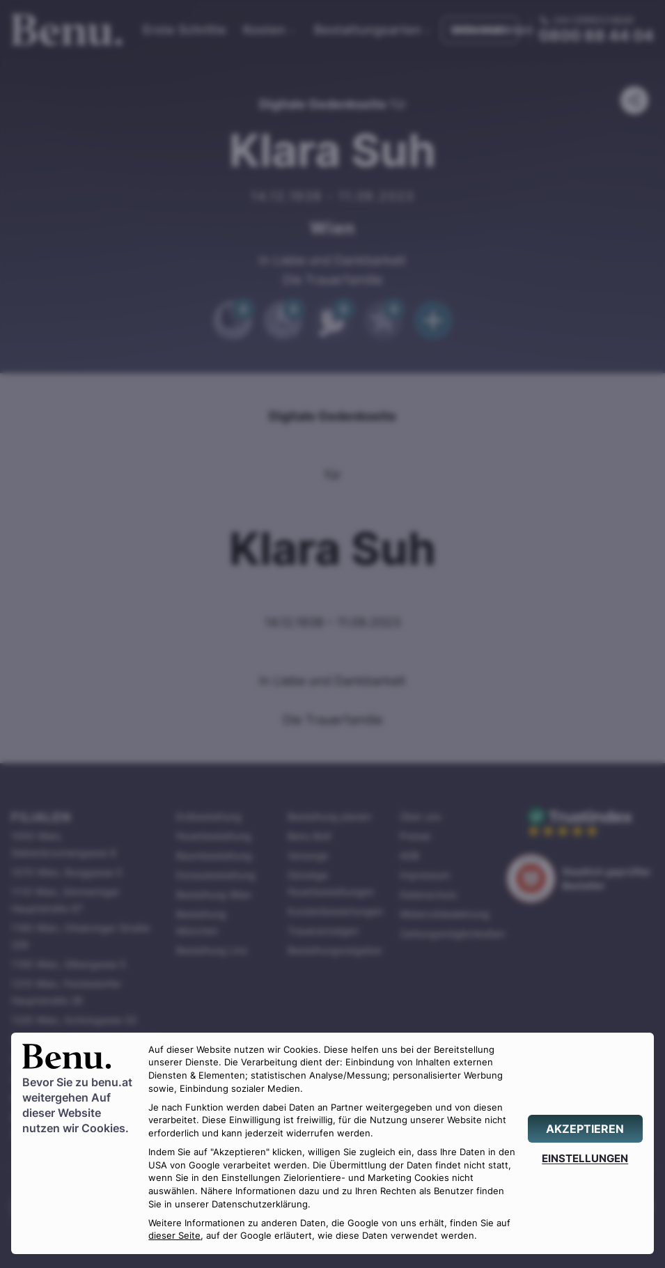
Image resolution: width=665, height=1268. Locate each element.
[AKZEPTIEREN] (585, 1129)
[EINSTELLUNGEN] (585, 1158)
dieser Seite (174, 1235)
